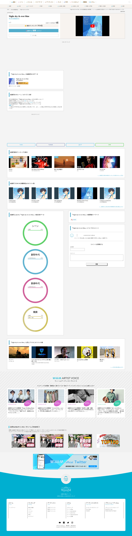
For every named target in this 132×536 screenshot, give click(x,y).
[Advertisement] (66, 55)
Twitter (21, 144)
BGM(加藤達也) (14, 9)
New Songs (88, 509)
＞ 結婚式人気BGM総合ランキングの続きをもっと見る (110, 175)
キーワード (30, 516)
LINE (109, 144)
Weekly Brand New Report (110, 510)
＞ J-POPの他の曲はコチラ (116, 367)
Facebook (51, 144)
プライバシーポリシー (60, 525)
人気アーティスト (52, 507)
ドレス (29, 512)
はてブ (80, 144)
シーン (29, 509)
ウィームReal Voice (71, 512)
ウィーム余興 (70, 516)
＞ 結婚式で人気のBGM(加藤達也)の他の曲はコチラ (111, 206)
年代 (29, 514)
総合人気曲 (30, 507)
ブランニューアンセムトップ (111, 507)
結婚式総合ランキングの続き (19, 152)
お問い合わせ (73, 525)
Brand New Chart (108, 509)
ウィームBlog (70, 509)
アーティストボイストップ (92, 507)
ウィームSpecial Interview (72, 514)
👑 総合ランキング (34, 25)
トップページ (12, 507)
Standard (88, 510)
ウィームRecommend (71, 511)
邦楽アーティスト (52, 509)
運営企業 (67, 525)
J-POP (18, 86)
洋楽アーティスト (52, 511)
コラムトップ (70, 507)
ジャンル (30, 511)
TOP (8, 9)
